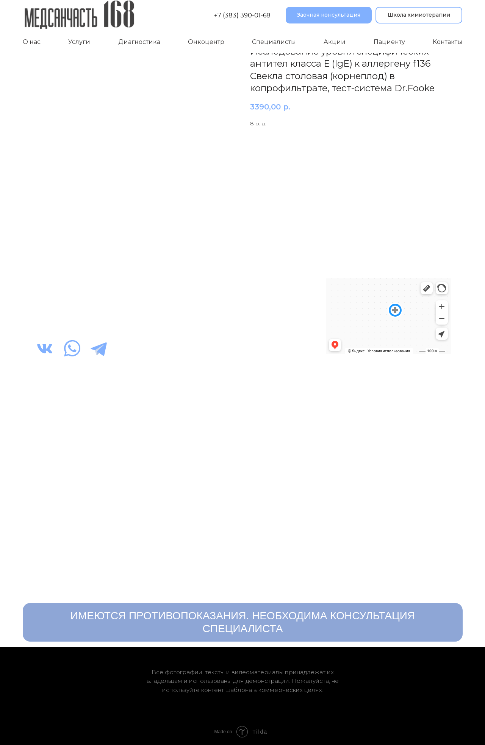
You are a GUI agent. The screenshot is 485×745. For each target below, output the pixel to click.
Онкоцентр (206, 41)
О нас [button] (32, 41)
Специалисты (274, 41)
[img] (44, 348)
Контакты (447, 41)
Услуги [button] (79, 41)
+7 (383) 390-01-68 (242, 15)
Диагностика (139, 41)
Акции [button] (335, 41)
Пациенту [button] (389, 41)
